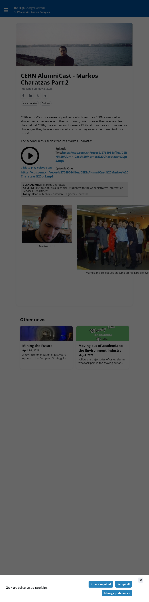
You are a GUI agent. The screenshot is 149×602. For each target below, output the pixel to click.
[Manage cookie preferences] (117, 593)
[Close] (140, 580)
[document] (74, 588)
